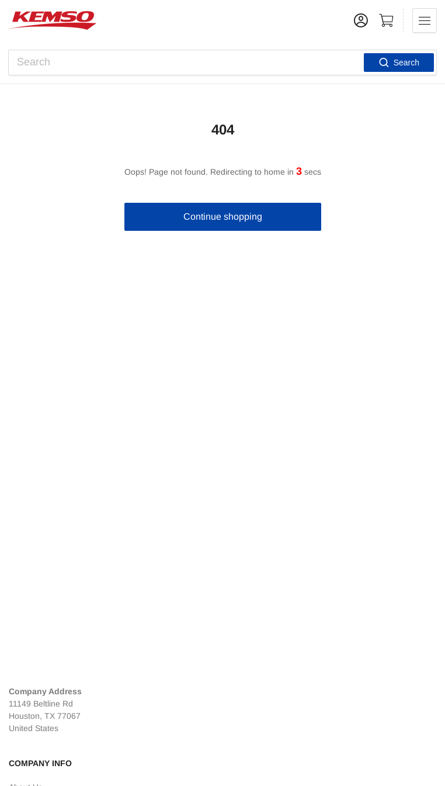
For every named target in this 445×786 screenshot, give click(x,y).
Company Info (40, 763)
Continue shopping (222, 216)
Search (398, 62)
